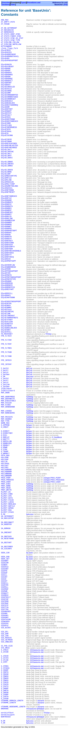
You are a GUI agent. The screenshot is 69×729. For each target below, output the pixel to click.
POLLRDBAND (6, 470)
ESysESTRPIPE (7, 312)
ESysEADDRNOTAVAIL (10, 56)
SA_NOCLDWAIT (7, 522)
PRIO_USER (6, 482)
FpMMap (29, 397)
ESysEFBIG (6, 117)
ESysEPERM (6, 269)
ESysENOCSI (6, 204)
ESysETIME (6, 314)
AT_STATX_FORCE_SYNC (11, 36)
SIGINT (4, 577)
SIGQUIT (4, 593)
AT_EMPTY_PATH (8, 22)
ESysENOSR (6, 235)
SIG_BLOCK (6, 628)
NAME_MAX (5, 423)
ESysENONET (6, 227)
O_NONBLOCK (6, 443)
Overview (6, 3)
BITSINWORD (6, 46)
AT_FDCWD (5, 24)
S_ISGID (4, 682)
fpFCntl (29, 368)
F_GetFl (4, 370)
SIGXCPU (4, 624)
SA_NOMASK (6, 528)
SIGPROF (4, 589)
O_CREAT (4, 427)
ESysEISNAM (6, 142)
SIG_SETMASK (7, 640)
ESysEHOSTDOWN (8, 119)
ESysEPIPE (6, 273)
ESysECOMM (6, 93)
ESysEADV (5, 58)
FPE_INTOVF (6, 364)
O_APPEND (5, 425)
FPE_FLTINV (6, 340)
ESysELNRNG (6, 172)
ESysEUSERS (6, 326)
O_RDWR (4, 447)
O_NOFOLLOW (6, 441)
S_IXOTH (4, 697)
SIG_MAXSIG (6, 638)
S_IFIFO (4, 658)
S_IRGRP (4, 670)
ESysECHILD (6, 89)
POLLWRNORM (6, 476)
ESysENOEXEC (7, 212)
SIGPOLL (4, 587)
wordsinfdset (7, 713)
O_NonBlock (57, 437)
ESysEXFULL (6, 332)
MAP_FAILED (6, 403)
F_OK (3, 377)
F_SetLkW (5, 385)
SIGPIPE (4, 585)
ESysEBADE (6, 69)
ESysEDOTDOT (7, 109)
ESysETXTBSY (7, 320)
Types (23, 3)
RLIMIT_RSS (6, 510)
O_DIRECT (5, 431)
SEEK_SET (5, 559)
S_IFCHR (4, 652)
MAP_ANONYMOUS (8, 397)
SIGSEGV (4, 595)
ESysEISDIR (6, 140)
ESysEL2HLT (6, 150)
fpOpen (29, 425)
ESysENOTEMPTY (8, 247)
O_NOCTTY (5, 439)
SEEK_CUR (5, 553)
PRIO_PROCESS (7, 480)
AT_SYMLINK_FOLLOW (10, 42)
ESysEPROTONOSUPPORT (11, 277)
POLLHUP (4, 460)
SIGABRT (4, 561)
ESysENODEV (6, 208)
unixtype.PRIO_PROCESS (53, 480)
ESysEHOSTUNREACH (9, 121)
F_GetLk (4, 372)
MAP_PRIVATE (7, 417)
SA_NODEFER (6, 524)
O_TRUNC (4, 451)
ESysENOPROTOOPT (9, 231)
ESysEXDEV (6, 330)
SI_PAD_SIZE (7, 646)
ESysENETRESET (8, 192)
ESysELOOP (6, 174)
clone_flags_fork (9, 48)
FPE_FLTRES (6, 348)
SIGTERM (4, 601)
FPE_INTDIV (6, 360)
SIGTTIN (4, 607)
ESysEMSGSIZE (7, 182)
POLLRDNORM (6, 472)
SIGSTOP (4, 599)
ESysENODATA (7, 206)
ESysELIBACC (7, 158)
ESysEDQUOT (6, 111)
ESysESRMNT (6, 308)
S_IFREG (4, 666)
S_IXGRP (4, 695)
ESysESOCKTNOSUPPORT (11, 302)
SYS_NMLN (5, 648)
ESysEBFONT (6, 83)
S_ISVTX (4, 686)
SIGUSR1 (4, 616)
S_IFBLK (4, 650)
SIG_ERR (4, 634)
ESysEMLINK (6, 180)
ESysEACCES (6, 52)
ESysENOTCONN (7, 243)
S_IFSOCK (5, 668)
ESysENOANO (6, 200)
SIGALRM (4, 563)
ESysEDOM (5, 107)
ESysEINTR (6, 129)
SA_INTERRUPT (7, 516)
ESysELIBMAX (7, 166)
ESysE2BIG (6, 50)
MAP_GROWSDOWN (8, 407)
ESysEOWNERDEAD (8, 267)
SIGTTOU (4, 609)
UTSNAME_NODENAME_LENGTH (13, 707)
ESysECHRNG (6, 91)
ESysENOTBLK (7, 241)
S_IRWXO (4, 678)
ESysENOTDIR (7, 245)
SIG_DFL (4, 632)
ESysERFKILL (7, 293)
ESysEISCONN (7, 135)
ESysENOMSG (6, 225)
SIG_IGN (4, 636)
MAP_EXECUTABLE (8, 401)
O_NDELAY (5, 437)
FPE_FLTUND (6, 356)
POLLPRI (4, 468)
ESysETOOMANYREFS (9, 318)
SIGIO (3, 579)
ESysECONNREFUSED (9, 97)
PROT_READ (6, 488)
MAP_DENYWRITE (8, 399)
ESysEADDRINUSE (8, 54)
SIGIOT (4, 581)
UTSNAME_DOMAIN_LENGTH (12, 701)
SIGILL (4, 575)
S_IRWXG (4, 676)
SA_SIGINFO (6, 549)
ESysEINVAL (6, 131)
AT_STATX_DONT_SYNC (10, 34)
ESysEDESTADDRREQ (9, 105)
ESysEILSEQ (6, 125)
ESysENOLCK (6, 216)
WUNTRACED (6, 717)
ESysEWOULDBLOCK (9, 328)
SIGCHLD (4, 567)
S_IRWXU (4, 680)
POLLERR (4, 458)
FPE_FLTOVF (6, 344)
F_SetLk (4, 383)
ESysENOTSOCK (7, 253)
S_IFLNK (4, 660)
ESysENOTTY (6, 255)
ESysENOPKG (6, 229)
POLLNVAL (5, 464)
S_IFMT (4, 662)
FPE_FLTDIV (6, 336)
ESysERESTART (7, 289)
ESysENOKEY (6, 214)
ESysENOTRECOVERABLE (11, 251)
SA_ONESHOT (6, 532)
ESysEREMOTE (7, 285)
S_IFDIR (4, 656)
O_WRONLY (5, 453)
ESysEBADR (6, 77)
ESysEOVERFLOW (8, 265)
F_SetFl (4, 381)
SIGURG (4, 614)
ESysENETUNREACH (9, 196)
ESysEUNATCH (7, 324)
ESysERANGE (6, 281)
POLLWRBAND (6, 474)
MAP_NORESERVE (8, 413)
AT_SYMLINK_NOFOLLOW (11, 44)
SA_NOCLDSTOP (7, 518)
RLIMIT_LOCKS (7, 502)
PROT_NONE (6, 486)
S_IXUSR (4, 699)
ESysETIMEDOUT (8, 316)
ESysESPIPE (6, 304)
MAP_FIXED (6, 405)
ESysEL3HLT (6, 154)
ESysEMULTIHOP (8, 184)
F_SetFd (4, 379)
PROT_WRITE (6, 490)
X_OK (3, 723)
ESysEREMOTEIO (8, 287)
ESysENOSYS (6, 239)
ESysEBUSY (6, 85)
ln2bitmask (6, 389)
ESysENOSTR (6, 237)
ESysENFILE (6, 198)
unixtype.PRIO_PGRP (52, 478)
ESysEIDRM (6, 123)
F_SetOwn (5, 387)
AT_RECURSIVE (7, 30)
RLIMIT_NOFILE (8, 506)
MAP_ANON (5, 393)
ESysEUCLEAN (7, 322)
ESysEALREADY (7, 67)
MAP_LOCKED (6, 411)
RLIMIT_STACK (7, 512)
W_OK (3, 721)
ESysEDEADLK (7, 101)
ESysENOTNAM (7, 249)
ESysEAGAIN (6, 65)
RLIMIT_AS (6, 492)
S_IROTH (4, 672)
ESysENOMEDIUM (8, 221)
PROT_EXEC (6, 484)
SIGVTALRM (6, 620)
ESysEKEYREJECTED (9, 146)
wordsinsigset (8, 715)
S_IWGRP (4, 688)
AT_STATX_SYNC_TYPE (10, 40)
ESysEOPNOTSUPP (8, 261)
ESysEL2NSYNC (7, 152)
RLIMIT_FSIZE (7, 500)
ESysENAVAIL (7, 188)
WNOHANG (4, 709)
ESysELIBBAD (7, 162)
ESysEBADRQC (7, 79)
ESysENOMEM (6, 223)
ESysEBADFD (6, 73)
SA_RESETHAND (7, 539)
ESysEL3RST (6, 156)
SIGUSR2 (4, 618)
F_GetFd (4, 368)
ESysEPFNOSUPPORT (9, 271)
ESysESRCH (6, 306)
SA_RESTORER (7, 547)
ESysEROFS (6, 295)
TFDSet (48, 334)
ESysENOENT (6, 210)
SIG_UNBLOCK (7, 642)
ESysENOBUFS (7, 202)
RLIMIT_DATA (7, 498)
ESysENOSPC (6, 233)
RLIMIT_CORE (7, 494)
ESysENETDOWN (7, 190)
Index (13, 5)
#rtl (65, 5)
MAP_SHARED (6, 419)
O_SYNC (4, 449)
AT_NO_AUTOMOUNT (9, 28)
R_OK (3, 514)
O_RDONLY (5, 445)
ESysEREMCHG (7, 283)
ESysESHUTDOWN (8, 298)
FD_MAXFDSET (7, 334)
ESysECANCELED (8, 87)
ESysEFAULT (6, 115)
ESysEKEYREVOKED (9, 148)
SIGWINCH (5, 622)
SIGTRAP (4, 603)
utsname (40, 701)
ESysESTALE (6, 310)
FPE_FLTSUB (6, 352)
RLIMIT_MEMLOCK (8, 504)
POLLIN (4, 462)
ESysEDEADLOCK (8, 103)
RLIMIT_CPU (6, 496)
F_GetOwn (5, 374)
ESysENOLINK (7, 219)
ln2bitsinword (8, 391)
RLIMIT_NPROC (7, 508)
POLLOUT (4, 466)
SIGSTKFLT (6, 597)
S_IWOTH (4, 690)
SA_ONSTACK (6, 537)
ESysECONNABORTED (9, 95)
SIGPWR (4, 591)
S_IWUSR (4, 693)
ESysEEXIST (6, 113)
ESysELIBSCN (7, 170)
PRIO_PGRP (6, 478)
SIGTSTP (4, 605)
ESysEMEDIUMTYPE (9, 176)
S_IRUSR (4, 674)
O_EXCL (4, 435)
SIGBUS (4, 565)
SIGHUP (4, 573)
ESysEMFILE (6, 178)
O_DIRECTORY (7, 433)
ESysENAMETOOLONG (9, 186)
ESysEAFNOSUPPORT (9, 61)
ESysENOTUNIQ (7, 257)
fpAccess (29, 377)
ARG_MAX (4, 20)
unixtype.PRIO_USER (52, 482)
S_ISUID (4, 684)
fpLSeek (29, 553)
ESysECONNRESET (8, 99)
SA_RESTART (6, 543)
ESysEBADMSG (7, 75)
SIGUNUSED (6, 611)
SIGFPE (4, 571)
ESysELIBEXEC (7, 164)
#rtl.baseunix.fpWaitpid (35, 709)
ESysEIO (4, 133)
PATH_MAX (5, 456)
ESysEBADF (6, 71)
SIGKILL (4, 583)
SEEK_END (5, 557)
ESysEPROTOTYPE (8, 279)
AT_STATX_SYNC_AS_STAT (12, 38)
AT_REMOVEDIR (7, 32)
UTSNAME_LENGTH (8, 703)
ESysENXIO (6, 259)
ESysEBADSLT (7, 81)
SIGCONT (4, 569)
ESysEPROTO (6, 275)
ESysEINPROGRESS (9, 127)
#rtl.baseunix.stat (37, 650)
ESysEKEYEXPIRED (9, 144)
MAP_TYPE (5, 421)
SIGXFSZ (4, 626)
